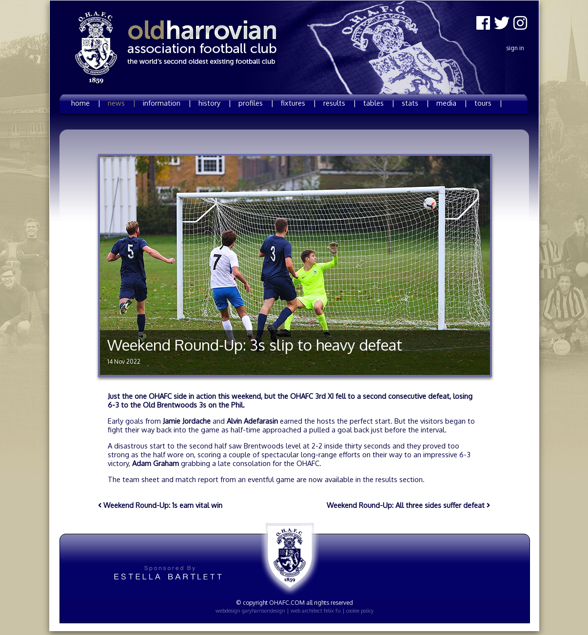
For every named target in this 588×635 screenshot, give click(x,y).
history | (214, 102)
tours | (488, 102)
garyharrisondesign (263, 611)
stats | (415, 102)
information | (167, 102)
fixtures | (298, 102)
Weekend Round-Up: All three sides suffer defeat (408, 505)
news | (122, 102)
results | (339, 102)
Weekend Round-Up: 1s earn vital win (160, 505)
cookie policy (359, 611)
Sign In (515, 48)
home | (85, 102)
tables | (378, 102)
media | (451, 102)
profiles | (256, 102)
